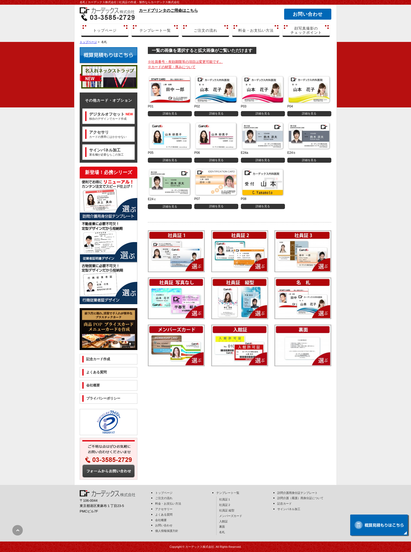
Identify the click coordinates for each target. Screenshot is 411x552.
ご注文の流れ (205, 30)
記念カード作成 (98, 359)
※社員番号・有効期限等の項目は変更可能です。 (185, 62)
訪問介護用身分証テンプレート (297, 492)
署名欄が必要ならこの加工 (106, 152)
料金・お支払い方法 (256, 30)
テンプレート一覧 (155, 30)
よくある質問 (96, 372)
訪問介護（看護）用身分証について (300, 498)
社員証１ (225, 499)
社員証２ (225, 504)
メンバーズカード (230, 515)
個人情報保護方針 (166, 530)
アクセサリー (163, 509)
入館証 (223, 521)
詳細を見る (170, 113)
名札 (222, 532)
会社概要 (93, 385)
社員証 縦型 (226, 510)
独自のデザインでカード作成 (111, 116)
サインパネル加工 (288, 509)
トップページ (105, 30)
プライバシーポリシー (103, 398)
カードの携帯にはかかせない (108, 134)
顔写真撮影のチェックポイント (306, 30)
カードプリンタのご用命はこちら (168, 10)
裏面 (222, 526)
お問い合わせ (307, 14)
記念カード (284, 503)
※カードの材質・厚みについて (172, 67)
